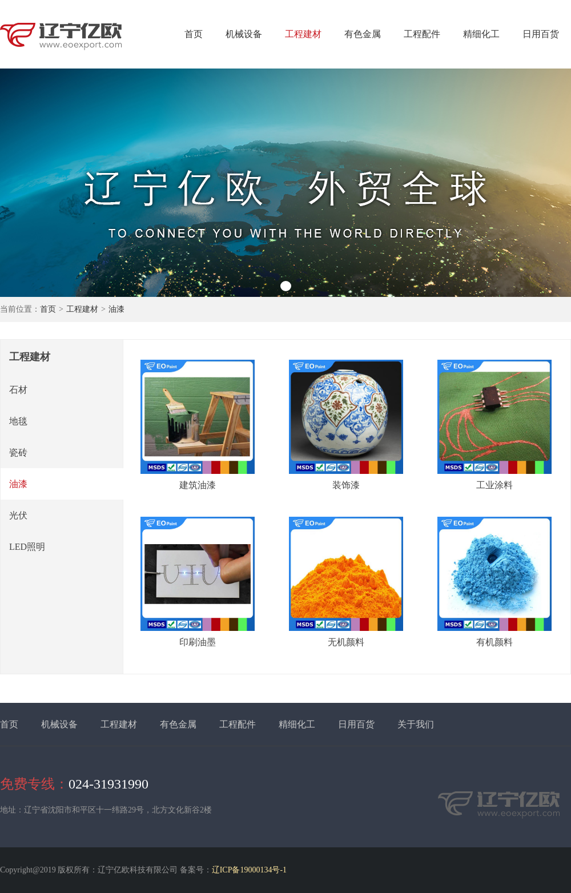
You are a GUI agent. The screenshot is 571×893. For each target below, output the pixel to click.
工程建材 (303, 34)
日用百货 (540, 34)
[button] (285, 286)
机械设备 (244, 34)
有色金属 (362, 34)
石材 (18, 390)
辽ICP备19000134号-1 (249, 870)
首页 (193, 34)
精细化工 (481, 34)
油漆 (116, 309)
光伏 (18, 515)
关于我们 (415, 724)
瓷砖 (18, 452)
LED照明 (27, 547)
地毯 (18, 421)
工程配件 (422, 34)
